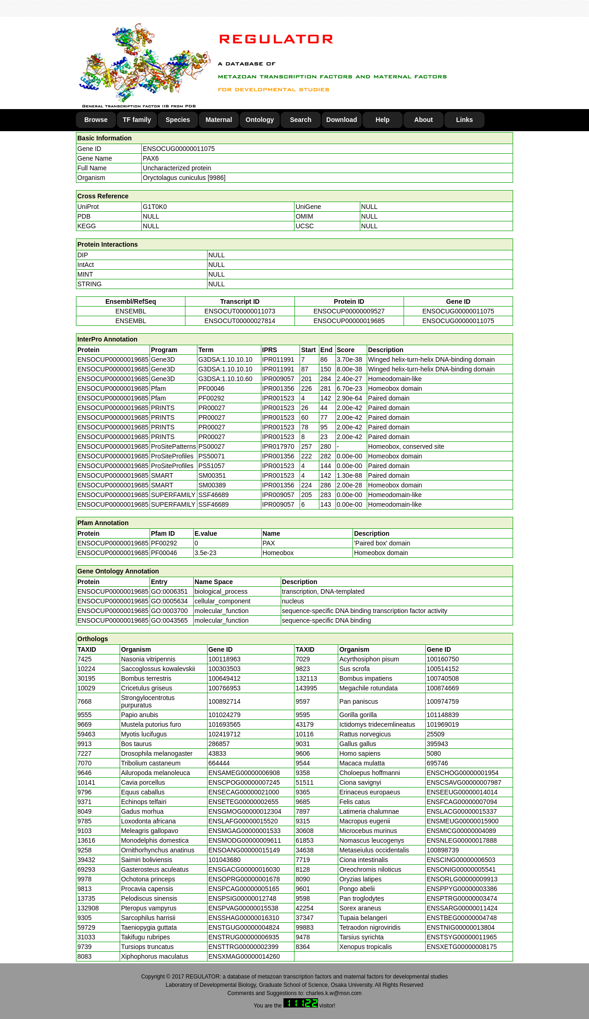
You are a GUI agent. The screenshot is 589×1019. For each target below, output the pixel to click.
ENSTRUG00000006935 (243, 937)
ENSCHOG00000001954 (462, 772)
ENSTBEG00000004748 (462, 917)
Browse (96, 119)
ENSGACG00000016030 (244, 869)
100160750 (443, 659)
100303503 (224, 668)
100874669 (443, 688)
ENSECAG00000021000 (243, 792)
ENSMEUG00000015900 (462, 821)
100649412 (224, 678)
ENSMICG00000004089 (461, 830)
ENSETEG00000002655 (243, 801)
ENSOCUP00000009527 (349, 311)
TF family (137, 119)
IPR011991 (278, 359)
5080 (434, 753)
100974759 (443, 701)
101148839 (443, 714)
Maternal (219, 119)
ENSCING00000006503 (461, 859)
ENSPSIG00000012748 (242, 898)
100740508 (443, 678)
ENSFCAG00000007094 (462, 801)
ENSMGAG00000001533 (244, 830)
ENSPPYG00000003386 (462, 888)
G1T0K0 (155, 206)
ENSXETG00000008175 (462, 946)
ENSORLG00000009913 (462, 879)
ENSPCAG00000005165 (243, 888)
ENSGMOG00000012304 (245, 811)
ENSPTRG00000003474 (462, 898)
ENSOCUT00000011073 (239, 311)
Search (301, 119)
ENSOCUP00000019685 (349, 320)
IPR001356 (278, 388)
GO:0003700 (169, 610)
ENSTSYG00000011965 (462, 937)
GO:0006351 (169, 591)
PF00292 (164, 543)
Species (178, 119)
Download (341, 119)
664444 (219, 763)
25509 (436, 734)
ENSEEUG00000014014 (462, 792)
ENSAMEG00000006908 (244, 772)
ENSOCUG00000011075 (178, 148)
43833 (217, 753)
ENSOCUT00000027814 (239, 320)
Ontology (260, 119)
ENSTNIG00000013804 (461, 927)
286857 (219, 743)
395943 (437, 743)
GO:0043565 (169, 620)
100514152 (443, 668)
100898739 (443, 850)
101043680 (224, 859)
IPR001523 (278, 398)
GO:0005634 (169, 601)
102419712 (224, 734)
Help (382, 119)
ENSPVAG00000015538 (243, 908)
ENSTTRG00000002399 (243, 946)
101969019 (443, 724)
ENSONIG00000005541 (461, 869)
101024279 (224, 714)
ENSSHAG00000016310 (243, 917)
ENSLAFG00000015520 (243, 821)
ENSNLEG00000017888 (462, 840)
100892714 (224, 701)
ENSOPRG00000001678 (244, 879)
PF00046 (164, 552)
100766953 (224, 688)
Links (464, 119)
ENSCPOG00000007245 (244, 782)
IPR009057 (278, 378)
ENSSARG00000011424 (462, 908)
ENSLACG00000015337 (462, 811)
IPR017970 (278, 446)
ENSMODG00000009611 (244, 840)
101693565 (224, 724)
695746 (437, 763)
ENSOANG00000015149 (244, 850)
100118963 (224, 659)
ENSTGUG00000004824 (244, 927)
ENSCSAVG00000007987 (464, 782)
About (423, 119)
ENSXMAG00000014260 (244, 956)
